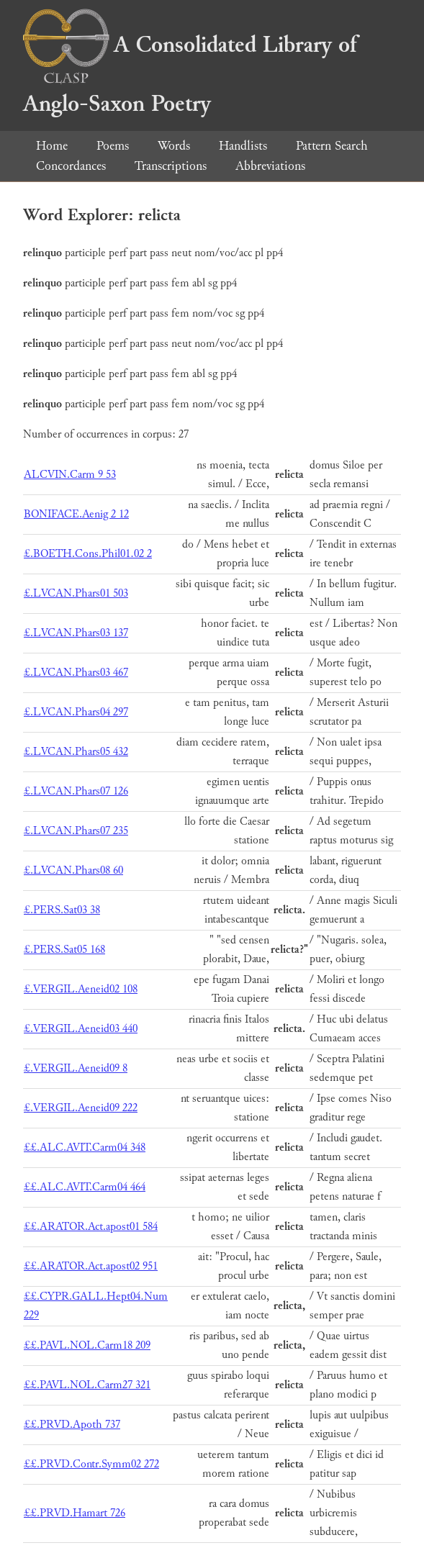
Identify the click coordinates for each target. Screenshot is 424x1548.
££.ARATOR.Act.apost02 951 (91, 1266)
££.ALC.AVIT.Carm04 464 (84, 1187)
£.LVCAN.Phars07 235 (76, 831)
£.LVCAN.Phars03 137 (76, 633)
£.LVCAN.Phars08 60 (73, 870)
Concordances (71, 166)
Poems (112, 146)
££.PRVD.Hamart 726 (74, 1513)
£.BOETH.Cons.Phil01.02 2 (88, 554)
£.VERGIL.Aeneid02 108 (80, 989)
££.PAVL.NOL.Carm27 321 (87, 1385)
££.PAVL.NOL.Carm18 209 (87, 1345)
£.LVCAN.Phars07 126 (76, 791)
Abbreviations (270, 166)
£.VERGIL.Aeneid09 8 (75, 1068)
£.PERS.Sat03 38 (62, 910)
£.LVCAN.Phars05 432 (76, 751)
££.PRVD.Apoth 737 (72, 1424)
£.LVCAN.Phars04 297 (76, 712)
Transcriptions (171, 166)
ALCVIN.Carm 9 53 (70, 474)
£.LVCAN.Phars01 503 (76, 593)
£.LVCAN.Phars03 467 (76, 672)
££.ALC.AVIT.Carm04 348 (84, 1147)
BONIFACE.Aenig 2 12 (76, 514)
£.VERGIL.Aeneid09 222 (80, 1108)
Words (174, 146)
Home (52, 146)
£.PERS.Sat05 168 (64, 949)
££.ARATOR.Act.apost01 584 (91, 1226)
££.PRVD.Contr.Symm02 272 (91, 1464)
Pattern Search (332, 146)
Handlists (243, 146)
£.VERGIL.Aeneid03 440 (80, 1028)
